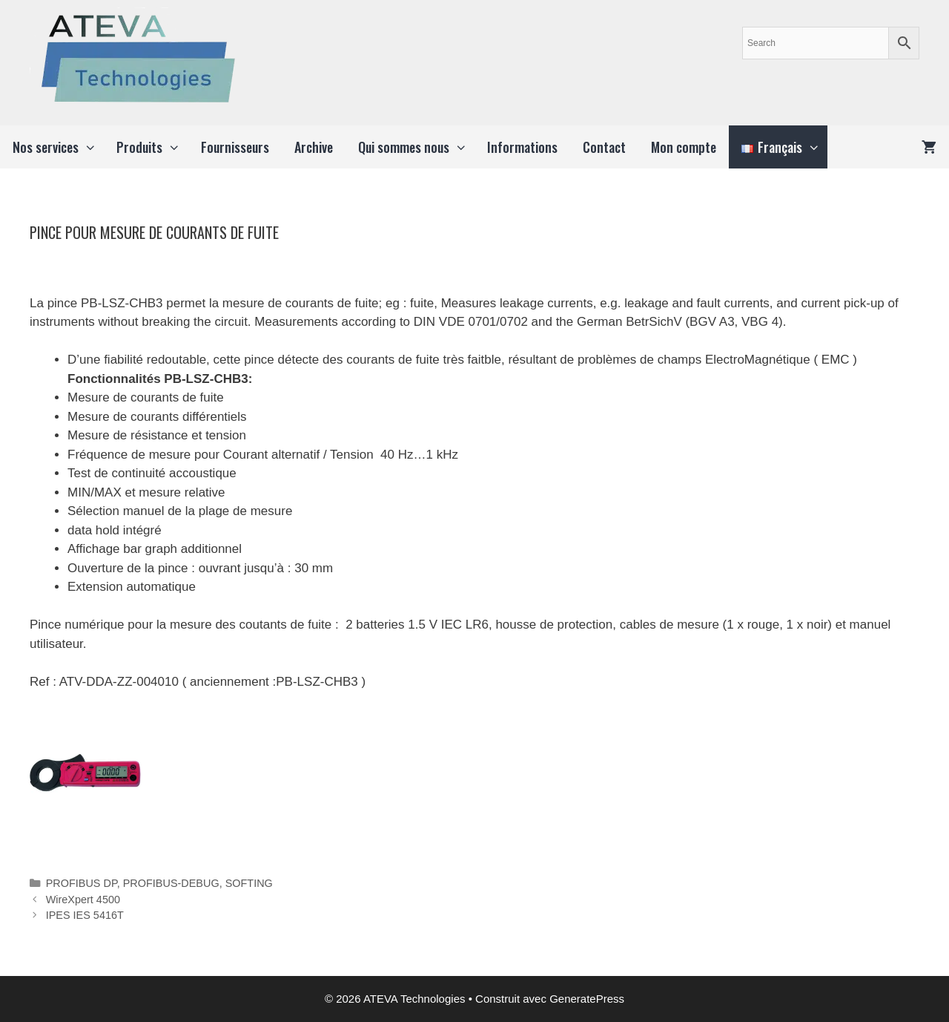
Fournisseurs (235, 147)
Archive (313, 147)
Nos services (58, 146)
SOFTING (249, 883)
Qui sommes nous (416, 146)
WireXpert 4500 (83, 899)
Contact (604, 147)
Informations (522, 147)
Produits (152, 146)
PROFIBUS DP (81, 883)
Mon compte (683, 147)
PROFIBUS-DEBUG (171, 883)
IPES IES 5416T (85, 915)
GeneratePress (586, 998)
